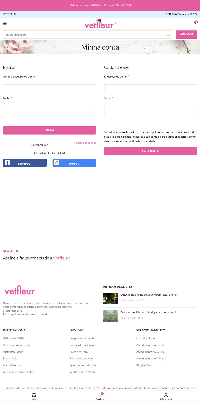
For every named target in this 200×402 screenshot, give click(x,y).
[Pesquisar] (87, 34)
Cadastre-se (150, 151)
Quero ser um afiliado (83, 365)
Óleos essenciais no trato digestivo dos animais (149, 312)
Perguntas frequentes (83, 338)
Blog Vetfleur (144, 365)
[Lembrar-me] (30, 145)
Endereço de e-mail (116, 76)
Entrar (50, 130)
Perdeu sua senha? (85, 142)
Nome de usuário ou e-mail (20, 76)
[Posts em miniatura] (110, 298)
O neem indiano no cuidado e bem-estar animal (149, 294)
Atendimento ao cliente (150, 345)
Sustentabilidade (13, 351)
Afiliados (186, 34)
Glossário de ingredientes (18, 371)
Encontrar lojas (145, 338)
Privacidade (10, 358)
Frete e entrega (79, 351)
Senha (7, 98)
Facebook (24, 164)
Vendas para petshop (82, 371)
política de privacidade (141, 141)
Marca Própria (12, 365)
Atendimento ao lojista (150, 351)
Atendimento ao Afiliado (151, 358)
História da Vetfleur (15, 338)
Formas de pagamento (83, 345)
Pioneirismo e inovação (17, 345)
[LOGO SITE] (100, 23)
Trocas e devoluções (82, 358)
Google (74, 164)
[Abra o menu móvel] (5, 23)
